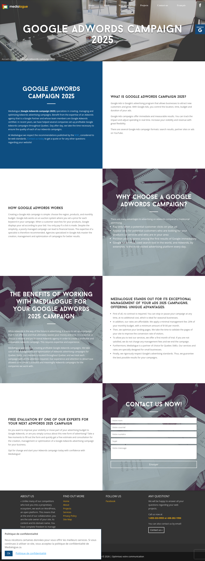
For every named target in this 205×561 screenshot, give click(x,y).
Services (15, 59)
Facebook (110, 501)
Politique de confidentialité (31, 553)
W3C (77, 135)
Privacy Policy (69, 515)
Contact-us (162, 5)
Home (91, 5)
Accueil (5, 59)
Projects (144, 5)
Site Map (67, 519)
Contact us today (35, 138)
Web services (124, 5)
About (106, 5)
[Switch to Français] (181, 5)
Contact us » (156, 530)
